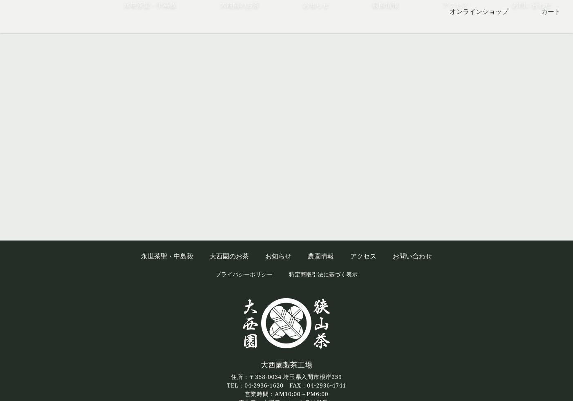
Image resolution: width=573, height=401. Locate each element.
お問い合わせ (531, 26)
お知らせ (316, 26)
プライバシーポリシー (244, 274)
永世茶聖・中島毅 (150, 26)
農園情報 (385, 26)
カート (551, 11)
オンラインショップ (479, 11)
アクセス (455, 26)
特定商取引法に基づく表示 (323, 274)
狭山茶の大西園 (40, 16)
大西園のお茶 (239, 26)
